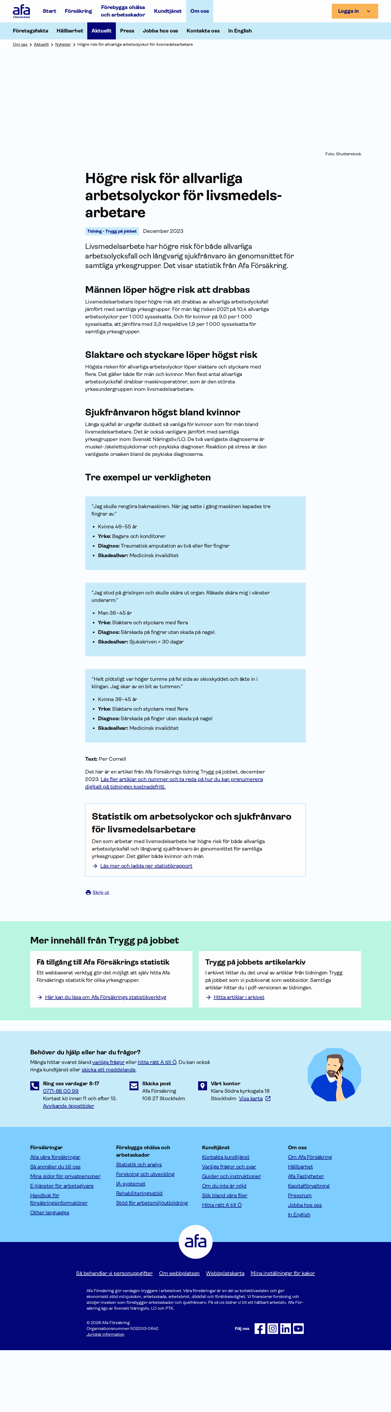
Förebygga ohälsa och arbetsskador (123, 11)
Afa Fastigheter (306, 1238)
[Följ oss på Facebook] (260, 1390)
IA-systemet (130, 1246)
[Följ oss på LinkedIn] (285, 1390)
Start (49, 11)
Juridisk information (105, 1396)
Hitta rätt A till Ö (222, 1267)
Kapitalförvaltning (309, 1248)
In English (240, 31)
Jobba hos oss (160, 31)
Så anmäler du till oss (55, 1228)
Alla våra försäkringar (55, 1219)
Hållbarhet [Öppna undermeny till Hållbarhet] (70, 31)
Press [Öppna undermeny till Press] (127, 31)
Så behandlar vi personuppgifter (114, 1335)
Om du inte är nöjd (224, 1248)
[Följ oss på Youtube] (298, 1390)
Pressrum (300, 1257)
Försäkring (78, 11)
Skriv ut (97, 912)
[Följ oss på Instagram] (272, 1390)
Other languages (49, 1274)
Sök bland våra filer (224, 1257)
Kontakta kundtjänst (226, 1219)
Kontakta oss (203, 31)
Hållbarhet (300, 1228)
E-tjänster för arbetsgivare (62, 1248)
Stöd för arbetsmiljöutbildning (152, 1265)
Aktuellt (101, 31)
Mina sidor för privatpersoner (65, 1238)
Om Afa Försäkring (310, 1219)
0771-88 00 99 (61, 1153)
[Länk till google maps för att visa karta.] (255, 1160)
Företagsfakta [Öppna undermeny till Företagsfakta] (30, 31)
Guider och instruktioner (231, 1238)
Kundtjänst (168, 11)
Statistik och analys (139, 1226)
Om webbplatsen (179, 1335)
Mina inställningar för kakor (283, 1335)
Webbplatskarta (225, 1335)
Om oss (199, 11)
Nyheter (63, 44)
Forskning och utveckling (145, 1236)
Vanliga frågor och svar (229, 1228)
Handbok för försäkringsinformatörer (59, 1261)
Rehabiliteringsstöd (139, 1255)
